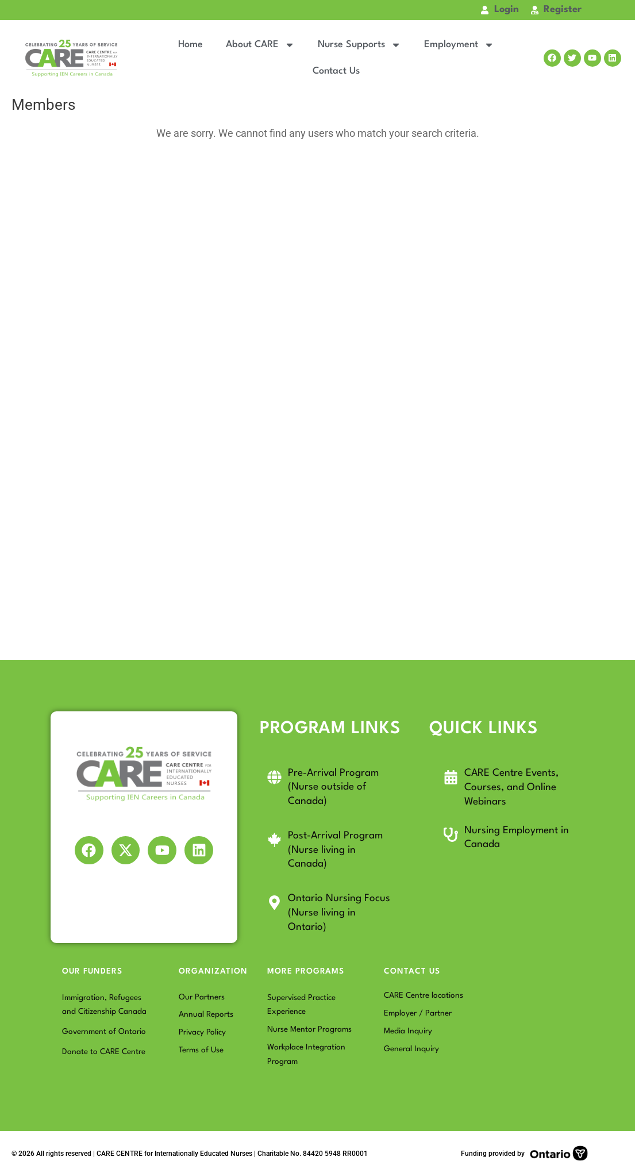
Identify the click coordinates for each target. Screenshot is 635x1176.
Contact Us (336, 71)
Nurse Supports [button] (359, 45)
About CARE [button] (260, 45)
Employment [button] (459, 45)
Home (190, 44)
